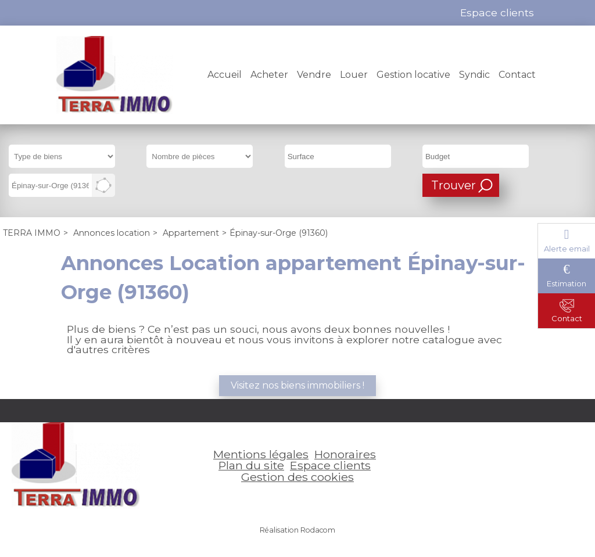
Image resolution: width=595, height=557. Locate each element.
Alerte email (567, 248)
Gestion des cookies (297, 477)
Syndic (474, 74)
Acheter (269, 74)
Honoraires (345, 454)
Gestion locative (413, 74)
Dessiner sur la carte (103, 185)
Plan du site (251, 465)
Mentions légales (261, 454)
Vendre (314, 74)
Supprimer (87, 188)
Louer (354, 74)
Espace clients (330, 465)
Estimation (566, 283)
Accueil (224, 74)
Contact (517, 74)
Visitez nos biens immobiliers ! (297, 385)
